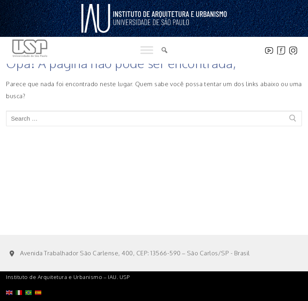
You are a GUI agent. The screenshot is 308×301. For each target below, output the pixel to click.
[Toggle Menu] (146, 50)
